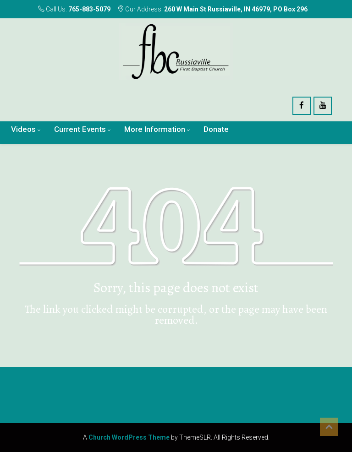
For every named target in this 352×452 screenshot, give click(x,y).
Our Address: (212, 9)
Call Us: (74, 9)
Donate (216, 129)
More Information (154, 129)
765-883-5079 (89, 9)
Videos (23, 129)
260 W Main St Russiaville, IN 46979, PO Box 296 (236, 9)
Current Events (80, 129)
